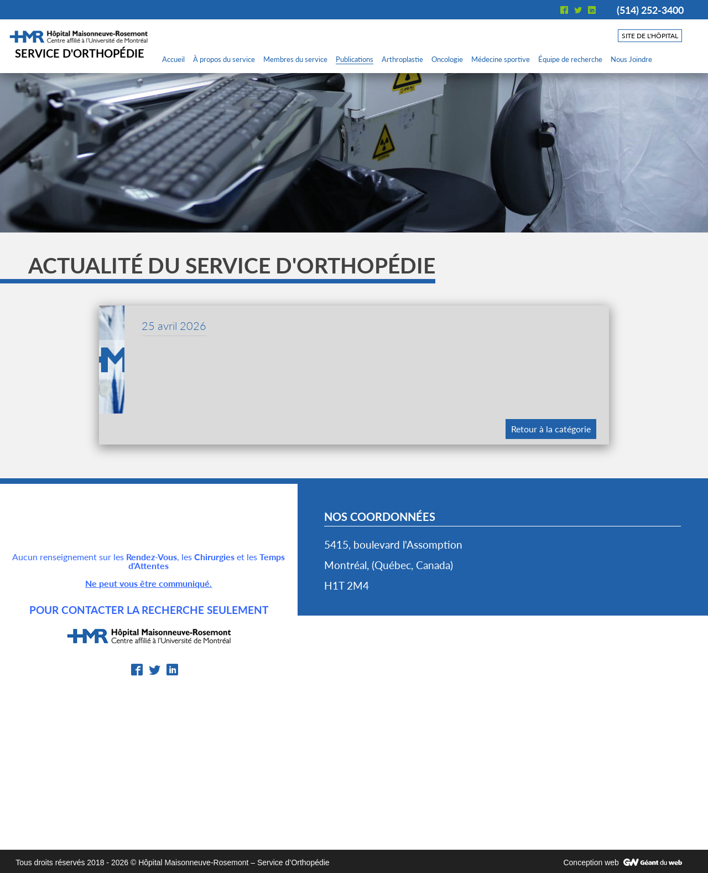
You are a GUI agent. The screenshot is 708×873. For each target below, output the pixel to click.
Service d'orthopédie (79, 53)
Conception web (590, 862)
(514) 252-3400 (650, 10)
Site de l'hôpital (650, 36)
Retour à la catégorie (551, 428)
